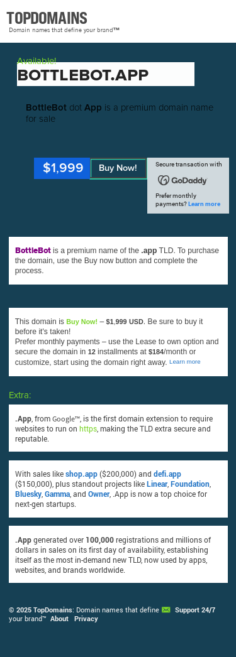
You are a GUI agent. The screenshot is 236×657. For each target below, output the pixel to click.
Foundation (190, 484)
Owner (99, 494)
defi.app (167, 474)
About (59, 618)
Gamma (57, 494)
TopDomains (52, 609)
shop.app (81, 474)
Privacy (86, 618)
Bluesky (28, 494)
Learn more (204, 204)
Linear (157, 484)
